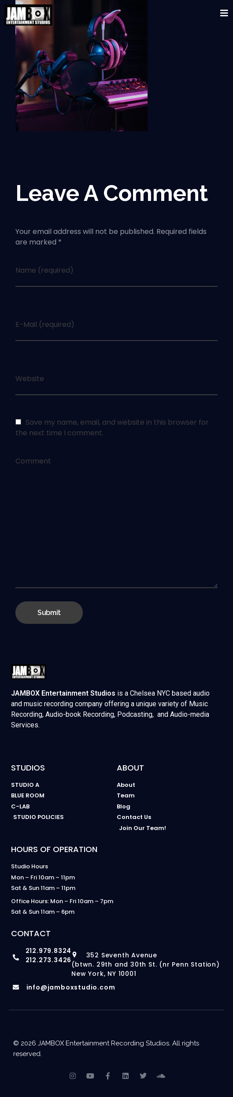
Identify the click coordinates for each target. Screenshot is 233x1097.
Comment (33, 461)
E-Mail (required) (44, 324)
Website (29, 379)
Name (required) (44, 270)
